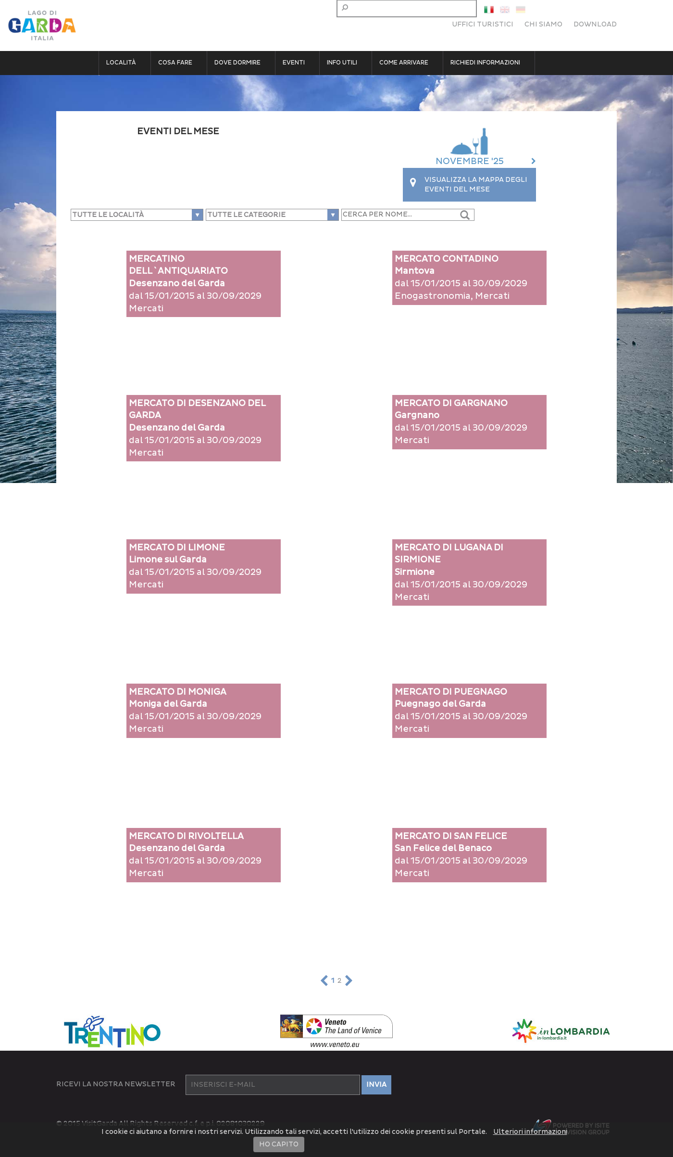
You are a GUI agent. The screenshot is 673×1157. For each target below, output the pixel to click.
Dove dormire (237, 62)
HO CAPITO (279, 1144)
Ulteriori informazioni (530, 1132)
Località (121, 62)
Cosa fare (175, 62)
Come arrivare (403, 62)
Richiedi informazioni (485, 62)
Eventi (294, 62)
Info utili (342, 62)
